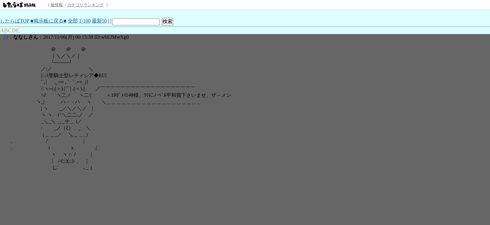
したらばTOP (14, 20)
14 (5, 37)
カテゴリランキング (85, 4)
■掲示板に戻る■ (48, 20)
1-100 (85, 20)
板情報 (57, 4)
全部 (73, 20)
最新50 (99, 20)
